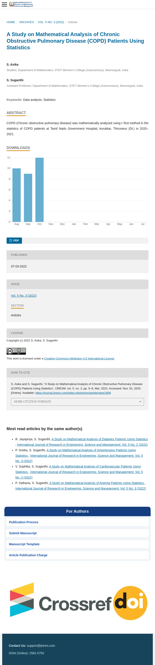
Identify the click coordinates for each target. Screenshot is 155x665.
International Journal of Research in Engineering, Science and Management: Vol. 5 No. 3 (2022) (80, 488)
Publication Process (23, 522)
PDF (16, 240)
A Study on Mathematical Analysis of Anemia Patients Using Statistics (97, 483)
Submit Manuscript (23, 533)
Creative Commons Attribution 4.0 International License (79, 358)
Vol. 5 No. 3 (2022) (51, 22)
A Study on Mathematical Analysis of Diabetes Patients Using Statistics (100, 439)
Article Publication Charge (28, 555)
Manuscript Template (24, 544)
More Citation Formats (32, 401)
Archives (26, 22)
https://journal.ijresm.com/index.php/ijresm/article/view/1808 (73, 392)
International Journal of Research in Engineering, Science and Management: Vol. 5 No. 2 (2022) (82, 444)
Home (11, 22)
